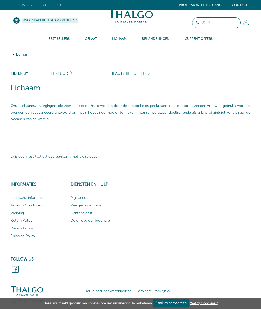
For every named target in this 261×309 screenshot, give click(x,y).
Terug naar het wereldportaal (108, 291)
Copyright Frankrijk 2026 (155, 291)
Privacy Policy (22, 228)
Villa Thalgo (54, 5)
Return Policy (21, 220)
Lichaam (22, 54)
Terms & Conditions (27, 205)
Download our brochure (90, 220)
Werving (17, 213)
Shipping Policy (23, 236)
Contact (240, 5)
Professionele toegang (200, 5)
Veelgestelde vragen (87, 205)
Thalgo (25, 5)
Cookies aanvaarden (171, 303)
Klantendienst (81, 213)
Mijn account (81, 197)
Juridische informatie (28, 197)
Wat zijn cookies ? (204, 303)
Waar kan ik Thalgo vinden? (50, 20)
